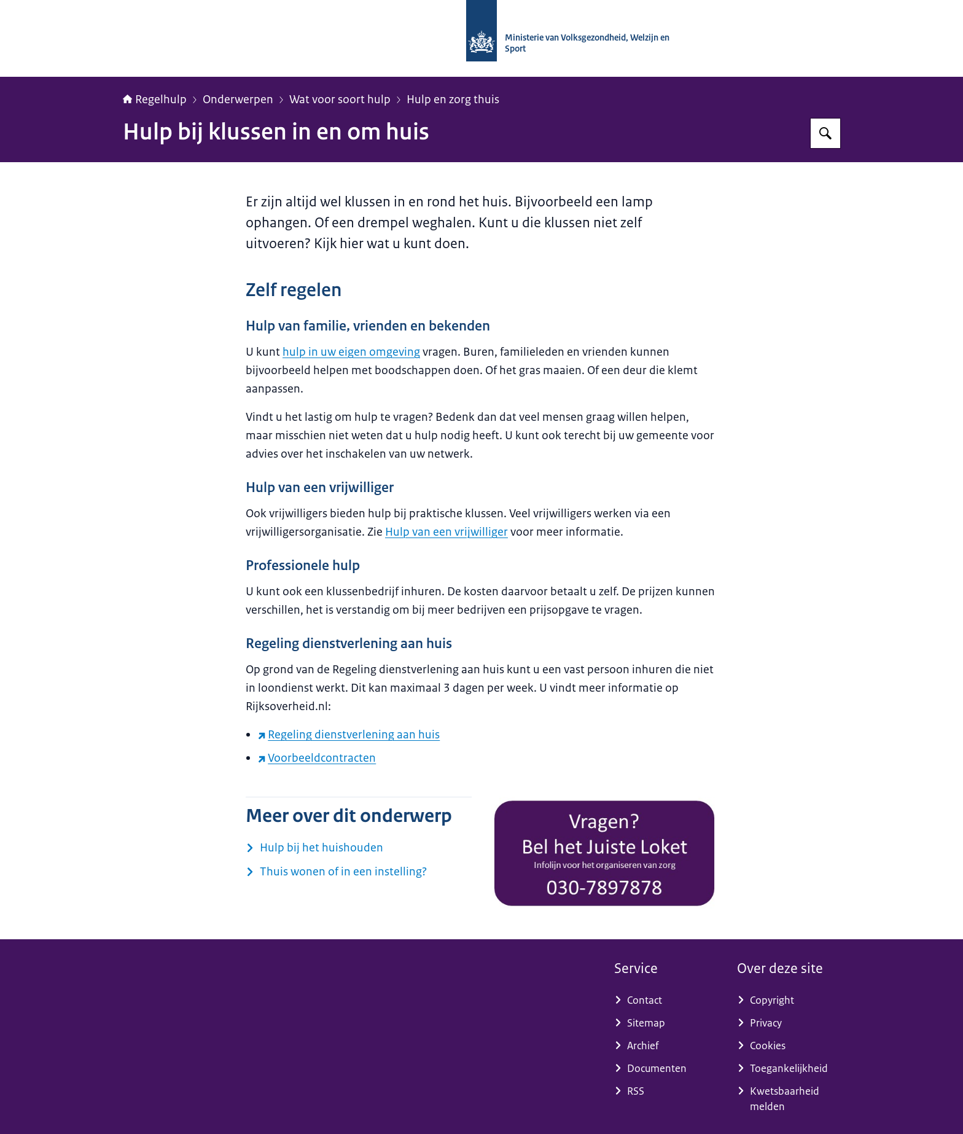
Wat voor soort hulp (340, 99)
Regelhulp (155, 99)
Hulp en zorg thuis (453, 99)
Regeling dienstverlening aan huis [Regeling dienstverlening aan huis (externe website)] (349, 734)
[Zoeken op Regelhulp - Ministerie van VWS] (825, 133)
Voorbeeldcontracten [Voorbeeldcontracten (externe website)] (317, 758)
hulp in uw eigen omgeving (351, 352)
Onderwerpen (238, 99)
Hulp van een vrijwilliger (446, 532)
